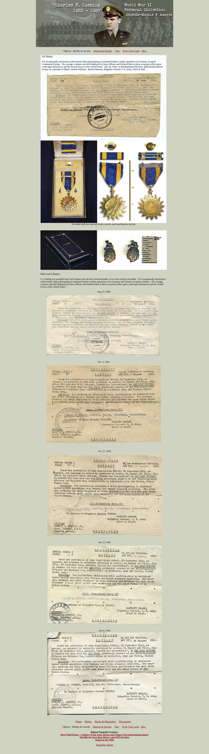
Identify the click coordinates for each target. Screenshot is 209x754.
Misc (143, 51)
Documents (125, 721)
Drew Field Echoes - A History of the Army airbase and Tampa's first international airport (105, 735)
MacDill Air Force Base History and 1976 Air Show (104, 737)
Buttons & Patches (103, 51)
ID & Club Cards (131, 51)
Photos (88, 721)
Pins (117, 51)
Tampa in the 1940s (104, 740)
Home (79, 721)
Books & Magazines (105, 721)
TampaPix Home (104, 745)
